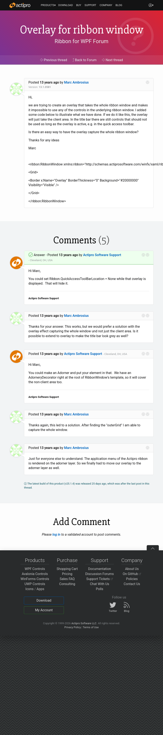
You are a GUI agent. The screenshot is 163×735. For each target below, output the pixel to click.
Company (132, 560)
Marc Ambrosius (76, 82)
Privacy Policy (72, 627)
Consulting (67, 584)
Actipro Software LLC (83, 623)
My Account (44, 610)
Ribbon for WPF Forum (81, 41)
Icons (29, 589)
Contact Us (132, 584)
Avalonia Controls (35, 574)
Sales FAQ (67, 579)
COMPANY (105, 5)
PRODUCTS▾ (48, 5)
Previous (53, 60)
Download (43, 600)
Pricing (67, 574)
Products (35, 560)
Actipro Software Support (102, 255)
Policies (132, 579)
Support (99, 560)
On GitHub (132, 574)
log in (56, 534)
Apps (40, 589)
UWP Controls (34, 584)
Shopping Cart (67, 569)
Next (112, 60)
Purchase (67, 560)
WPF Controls (35, 569)
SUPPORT (90, 5)
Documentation (99, 569)
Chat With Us (99, 584)
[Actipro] (19, 5)
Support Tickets (99, 579)
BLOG (119, 5)
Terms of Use (91, 627)
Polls (99, 589)
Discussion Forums (99, 574)
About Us (132, 569)
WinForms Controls (34, 579)
